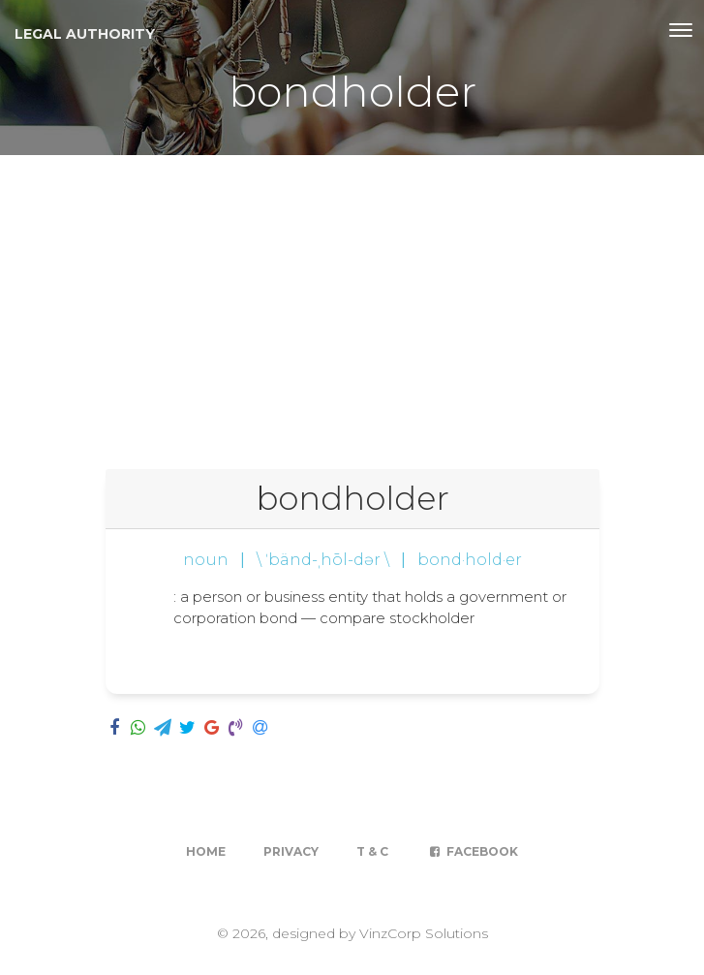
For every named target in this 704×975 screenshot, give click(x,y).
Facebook (472, 851)
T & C (372, 851)
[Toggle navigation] (681, 30)
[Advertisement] (352, 300)
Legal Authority (85, 34)
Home (206, 851)
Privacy (291, 851)
